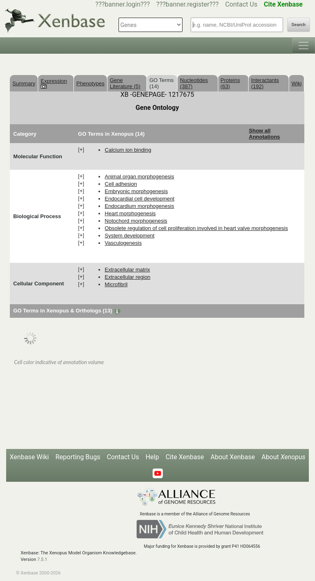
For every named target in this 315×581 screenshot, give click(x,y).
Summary (23, 83)
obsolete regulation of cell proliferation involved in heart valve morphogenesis (196, 228)
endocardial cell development (139, 199)
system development (129, 235)
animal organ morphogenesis (139, 176)
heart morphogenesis (130, 213)
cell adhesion (121, 184)
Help (152, 457)
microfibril (116, 284)
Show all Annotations (264, 134)
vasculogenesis (123, 243)
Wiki (297, 83)
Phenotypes (90, 83)
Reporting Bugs (77, 457)
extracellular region (127, 277)
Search (299, 24)
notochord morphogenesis (136, 221)
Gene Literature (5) (125, 83)
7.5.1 (42, 559)
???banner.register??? (187, 4)
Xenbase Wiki (29, 457)
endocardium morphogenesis (139, 206)
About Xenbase (232, 457)
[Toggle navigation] (303, 45)
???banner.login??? (123, 4)
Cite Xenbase (185, 457)
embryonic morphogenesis (136, 191)
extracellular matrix (127, 270)
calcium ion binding (128, 150)
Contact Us (241, 4)
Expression (54, 83)
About (283, 457)
